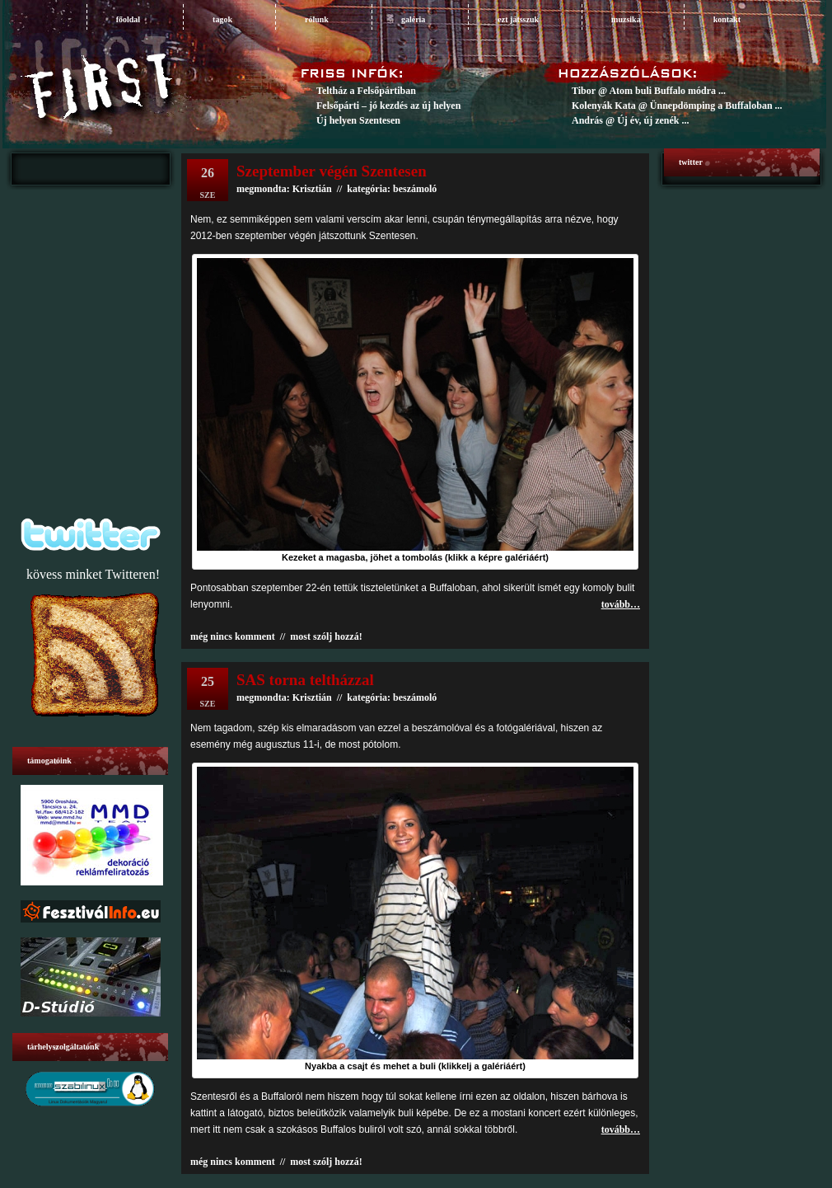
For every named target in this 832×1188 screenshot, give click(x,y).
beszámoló (415, 697)
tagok (222, 19)
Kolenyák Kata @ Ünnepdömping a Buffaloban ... (677, 105)
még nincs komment (232, 636)
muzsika (626, 19)
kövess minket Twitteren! (93, 574)
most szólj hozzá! (326, 636)
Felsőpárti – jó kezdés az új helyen (388, 105)
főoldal (128, 19)
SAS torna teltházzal (305, 679)
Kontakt (727, 19)
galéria (413, 19)
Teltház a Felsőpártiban (366, 90)
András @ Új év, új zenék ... (630, 120)
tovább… (620, 604)
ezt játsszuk (518, 19)
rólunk (317, 19)
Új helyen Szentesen (358, 120)
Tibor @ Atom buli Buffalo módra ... (649, 90)
